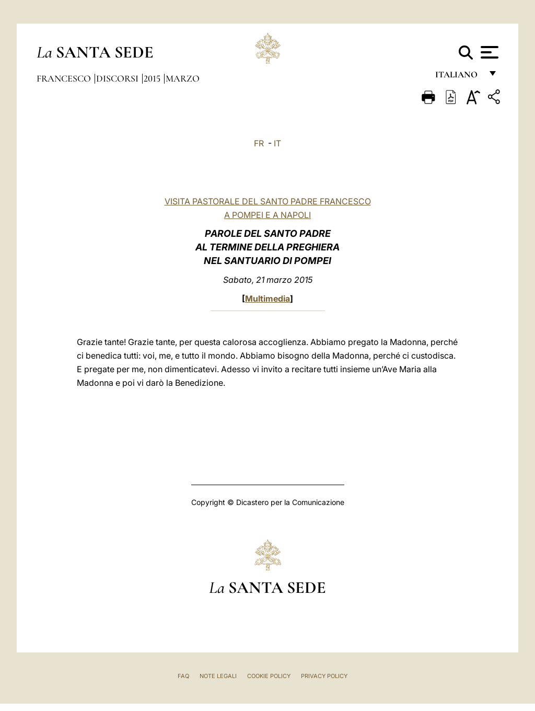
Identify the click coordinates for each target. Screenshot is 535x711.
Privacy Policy (324, 676)
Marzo (183, 78)
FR (259, 143)
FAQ (183, 676)
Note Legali (218, 676)
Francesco (65, 78)
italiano (458, 77)
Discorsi (118, 78)
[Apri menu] (488, 52)
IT (277, 143)
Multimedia (267, 298)
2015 (153, 78)
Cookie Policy (268, 676)
